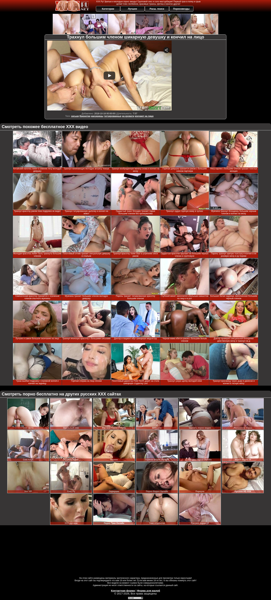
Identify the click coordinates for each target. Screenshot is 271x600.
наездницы (97, 116)
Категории (108, 8)
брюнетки (85, 116)
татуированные (112, 116)
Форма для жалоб (148, 590)
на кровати (128, 116)
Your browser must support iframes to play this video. (109, 75)
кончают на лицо (144, 116)
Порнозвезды (181, 8)
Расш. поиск (156, 8)
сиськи (75, 116)
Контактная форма (123, 590)
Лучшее (132, 8)
